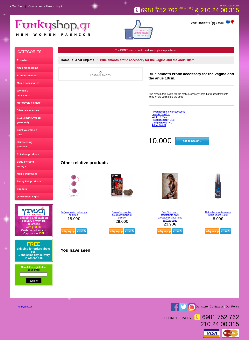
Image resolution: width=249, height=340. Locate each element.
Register (204, 22)
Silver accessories (28, 110)
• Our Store (17, 6)
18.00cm (161, 114)
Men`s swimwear (27, 173)
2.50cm (159, 117)
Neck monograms (27, 67)
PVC (162, 122)
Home (65, 60)
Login (194, 22)
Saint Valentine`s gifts (27, 132)
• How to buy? (53, 6)
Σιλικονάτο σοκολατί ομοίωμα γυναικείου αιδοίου (122, 215)
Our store (202, 306)
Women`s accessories (24, 93)
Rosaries (22, 60)
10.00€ (159, 125)
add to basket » (192, 140)
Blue (163, 120)
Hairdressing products (24, 144)
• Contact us (34, 6)
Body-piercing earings (25, 164)
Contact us (217, 306)
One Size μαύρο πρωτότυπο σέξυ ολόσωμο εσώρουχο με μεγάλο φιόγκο (170, 216)
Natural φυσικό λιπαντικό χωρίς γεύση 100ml (218, 213)
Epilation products (28, 154)
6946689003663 (168, 111)
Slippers (22, 189)
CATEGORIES (29, 52)
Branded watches (27, 75)
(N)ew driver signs (28, 196)
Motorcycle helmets (28, 102)
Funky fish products (29, 181)
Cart (218, 22)
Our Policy (232, 306)
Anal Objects (84, 60)
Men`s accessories (28, 83)
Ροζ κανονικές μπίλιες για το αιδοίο (74, 213)
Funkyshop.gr (25, 306)
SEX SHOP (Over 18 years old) (29, 120)
